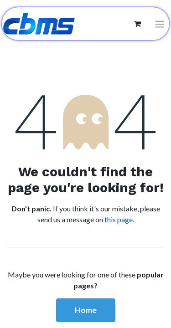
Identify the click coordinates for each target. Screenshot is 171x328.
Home (86, 310)
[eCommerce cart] (137, 24)
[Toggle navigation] (159, 24)
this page (118, 219)
